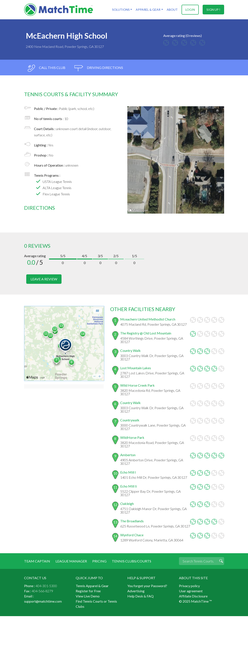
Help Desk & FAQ (140, 596)
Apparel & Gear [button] (148, 9)
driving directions (98, 68)
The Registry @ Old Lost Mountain (145, 333)
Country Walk (130, 350)
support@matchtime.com (43, 601)
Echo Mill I (128, 472)
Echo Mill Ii (128, 486)
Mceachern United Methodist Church (147, 319)
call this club (46, 68)
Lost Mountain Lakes (135, 368)
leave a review (44, 279)
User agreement (191, 591)
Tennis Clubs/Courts (131, 561)
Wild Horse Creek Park (137, 385)
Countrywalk (129, 420)
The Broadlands (132, 521)
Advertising (136, 591)
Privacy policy (189, 586)
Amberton (128, 455)
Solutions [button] (121, 9)
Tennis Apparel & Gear (92, 586)
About (172, 9)
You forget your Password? (147, 586)
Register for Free (88, 591)
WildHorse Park (132, 437)
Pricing (99, 561)
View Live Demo (88, 596)
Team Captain (37, 561)
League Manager (70, 561)
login (190, 9)
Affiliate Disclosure (193, 596)
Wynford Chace (131, 535)
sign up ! (213, 9)
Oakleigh (127, 503)
